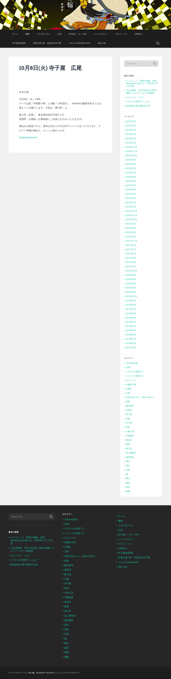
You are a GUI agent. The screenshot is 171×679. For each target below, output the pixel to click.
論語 (128, 482)
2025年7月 (131, 130)
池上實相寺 (131, 453)
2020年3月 (131, 283)
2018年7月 (131, 339)
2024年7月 (131, 168)
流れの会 (102, 43)
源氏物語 (130, 457)
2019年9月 (131, 300)
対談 (128, 427)
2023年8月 (131, 189)
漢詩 (128, 465)
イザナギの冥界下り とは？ (138, 101)
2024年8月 (131, 164)
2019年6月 (131, 313)
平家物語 (130, 435)
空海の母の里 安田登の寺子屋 (47, 43)
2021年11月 (131, 241)
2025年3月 (131, 138)
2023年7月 (131, 194)
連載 (128, 491)
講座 (128, 487)
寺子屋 (129, 423)
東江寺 (129, 448)
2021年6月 (131, 253)
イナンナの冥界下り (135, 376)
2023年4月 (131, 198)
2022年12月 (131, 211)
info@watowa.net (28, 137)
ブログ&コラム (43, 34)
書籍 (27, 34)
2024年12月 (131, 147)
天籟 (128, 418)
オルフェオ (131, 380)
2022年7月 (131, 224)
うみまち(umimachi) (79, 43)
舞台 (128, 478)
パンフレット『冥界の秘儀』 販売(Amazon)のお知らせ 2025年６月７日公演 (142, 83)
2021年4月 (131, 262)
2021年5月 (131, 258)
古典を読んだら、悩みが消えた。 (141, 397)
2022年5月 (131, 232)
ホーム (15, 34)
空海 (128, 470)
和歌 (128, 401)
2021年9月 (131, 245)
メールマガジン (101, 34)
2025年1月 (131, 143)
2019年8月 (131, 305)
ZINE (128, 367)
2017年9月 (131, 347)
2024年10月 (131, 155)
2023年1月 (131, 207)
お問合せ (138, 34)
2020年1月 (131, 292)
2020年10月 (131, 271)
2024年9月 (131, 160)
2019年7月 (131, 309)
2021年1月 (131, 266)
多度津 (129, 410)
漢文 (128, 461)
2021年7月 (131, 249)
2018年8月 (131, 335)
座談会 (129, 440)
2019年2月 (131, 326)
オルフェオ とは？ (135, 97)
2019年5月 (131, 318)
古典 (128, 393)
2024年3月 (131, 181)
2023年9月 (131, 185)
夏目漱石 (130, 406)
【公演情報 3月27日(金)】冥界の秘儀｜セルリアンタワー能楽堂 (141, 91)
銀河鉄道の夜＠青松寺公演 (138, 106)
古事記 (129, 389)
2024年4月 (131, 177)
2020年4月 (131, 279)
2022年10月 (131, 219)
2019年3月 (131, 322)
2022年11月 (131, 215)
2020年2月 (131, 288)
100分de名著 (132, 363)
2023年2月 (131, 202)
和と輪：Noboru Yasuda (42, 673)
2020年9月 (131, 275)
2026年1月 (131, 125)
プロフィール (121, 34)
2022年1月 (131, 236)
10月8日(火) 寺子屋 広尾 (50, 67)
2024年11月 (131, 151)
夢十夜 (129, 414)
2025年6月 (131, 134)
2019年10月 (131, 296)
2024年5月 (131, 172)
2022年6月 (131, 228)
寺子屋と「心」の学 (78, 34)
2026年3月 (131, 121)
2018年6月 (131, 343)
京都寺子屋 (131, 384)
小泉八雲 (130, 431)
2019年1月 (131, 330)
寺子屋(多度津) (19, 43)
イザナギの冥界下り (135, 371)
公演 (59, 34)
